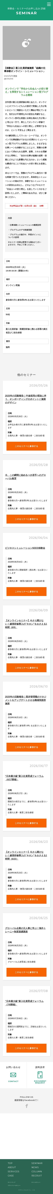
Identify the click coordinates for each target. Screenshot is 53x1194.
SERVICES (13, 1171)
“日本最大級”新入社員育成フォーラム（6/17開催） (24, 778)
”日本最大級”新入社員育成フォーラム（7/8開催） (24, 1003)
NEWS (35, 1167)
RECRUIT (37, 1175)
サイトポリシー (36, 1182)
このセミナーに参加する (26, 446)
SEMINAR (37, 1163)
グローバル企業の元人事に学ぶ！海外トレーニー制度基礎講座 (25, 930)
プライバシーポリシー (14, 1185)
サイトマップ (11, 1182)
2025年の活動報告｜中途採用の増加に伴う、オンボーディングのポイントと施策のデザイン (25, 399)
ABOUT (12, 1167)
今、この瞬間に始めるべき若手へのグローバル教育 (25, 477)
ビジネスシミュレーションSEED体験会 (25, 548)
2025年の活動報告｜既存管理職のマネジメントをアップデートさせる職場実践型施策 (25, 700)
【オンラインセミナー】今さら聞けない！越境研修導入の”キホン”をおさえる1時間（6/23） (26, 855)
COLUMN (37, 1171)
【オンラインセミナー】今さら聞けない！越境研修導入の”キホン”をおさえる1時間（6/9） (26, 624)
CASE (11, 1175)
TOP (10, 1163)
